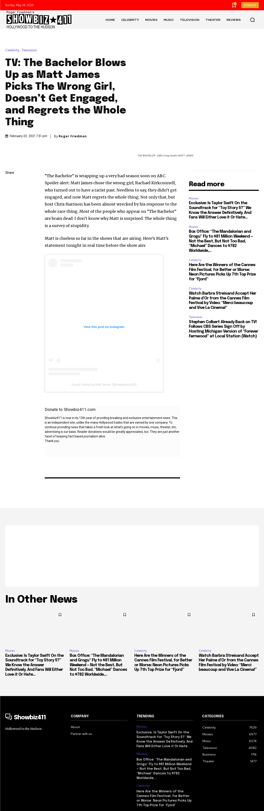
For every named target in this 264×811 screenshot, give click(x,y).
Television (30, 32)
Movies (193, 163)
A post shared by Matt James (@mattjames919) (104, 349)
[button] (252, 19)
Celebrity (13, 32)
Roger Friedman (73, 118)
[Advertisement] (132, 520)
